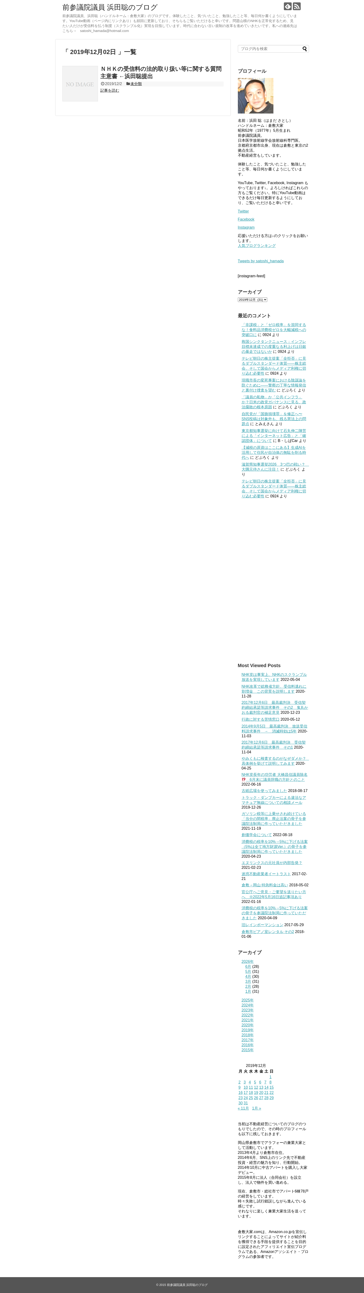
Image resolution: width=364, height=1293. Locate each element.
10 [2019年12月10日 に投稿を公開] (246, 1087)
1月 (248, 991)
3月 (248, 981)
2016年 (248, 1045)
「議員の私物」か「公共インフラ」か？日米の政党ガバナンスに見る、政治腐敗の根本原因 (274, 402)
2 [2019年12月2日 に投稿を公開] (240, 1082)
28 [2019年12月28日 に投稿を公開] (266, 1098)
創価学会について (257, 835)
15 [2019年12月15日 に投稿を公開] (271, 1087)
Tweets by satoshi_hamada (261, 261)
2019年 (248, 1030)
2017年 (248, 1040)
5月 (248, 972)
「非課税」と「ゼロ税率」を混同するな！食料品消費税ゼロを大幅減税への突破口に (274, 330)
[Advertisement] (273, 581)
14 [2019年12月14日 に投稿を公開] (266, 1087)
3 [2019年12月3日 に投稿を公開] (245, 1082)
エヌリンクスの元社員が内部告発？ (272, 863)
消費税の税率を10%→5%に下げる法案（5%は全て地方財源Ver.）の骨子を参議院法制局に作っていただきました (275, 847)
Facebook (246, 219)
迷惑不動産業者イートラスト (266, 874)
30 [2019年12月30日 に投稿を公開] (241, 1103)
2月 (248, 986)
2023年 (248, 1010)
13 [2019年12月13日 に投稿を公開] (261, 1087)
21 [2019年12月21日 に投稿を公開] (266, 1093)
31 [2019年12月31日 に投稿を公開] (246, 1103)
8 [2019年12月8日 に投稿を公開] (270, 1082)
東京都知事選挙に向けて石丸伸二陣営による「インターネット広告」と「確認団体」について (274, 436)
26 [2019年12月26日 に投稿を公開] (256, 1098)
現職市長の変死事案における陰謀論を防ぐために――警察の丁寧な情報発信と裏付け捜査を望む (274, 385)
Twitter (243, 211)
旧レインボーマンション (262, 925)
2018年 (248, 1035)
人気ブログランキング (257, 246)
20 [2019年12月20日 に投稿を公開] (261, 1093)
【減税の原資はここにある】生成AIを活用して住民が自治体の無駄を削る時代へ (274, 453)
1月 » (256, 1108)
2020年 (248, 1025)
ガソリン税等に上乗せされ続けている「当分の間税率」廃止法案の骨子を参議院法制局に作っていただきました (274, 819)
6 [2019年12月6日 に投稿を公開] (260, 1082)
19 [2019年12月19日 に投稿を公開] (256, 1093)
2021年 (248, 1020)
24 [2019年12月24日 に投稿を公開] (246, 1098)
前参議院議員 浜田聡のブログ (110, 7)
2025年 (248, 1000)
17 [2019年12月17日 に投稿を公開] (246, 1093)
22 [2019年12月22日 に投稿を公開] (271, 1093)
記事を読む (109, 90)
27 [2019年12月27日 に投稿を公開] (261, 1098)
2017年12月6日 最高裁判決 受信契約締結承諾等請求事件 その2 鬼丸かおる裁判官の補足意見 (275, 708)
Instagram (246, 227)
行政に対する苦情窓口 (261, 719)
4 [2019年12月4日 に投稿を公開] (250, 1082)
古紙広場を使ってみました (264, 791)
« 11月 (243, 1108)
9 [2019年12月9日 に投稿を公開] (240, 1087)
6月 (248, 967)
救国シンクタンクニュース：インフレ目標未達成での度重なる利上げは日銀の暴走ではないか (274, 347)
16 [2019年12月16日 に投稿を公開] (241, 1093)
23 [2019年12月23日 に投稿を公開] (241, 1098)
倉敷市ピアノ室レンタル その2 (268, 932)
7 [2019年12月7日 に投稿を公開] (265, 1082)
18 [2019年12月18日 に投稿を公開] (251, 1093)
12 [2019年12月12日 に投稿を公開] (256, 1087)
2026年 (248, 962)
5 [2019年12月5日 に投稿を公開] (255, 1082)
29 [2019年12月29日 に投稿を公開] (271, 1098)
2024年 (248, 1005)
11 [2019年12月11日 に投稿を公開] (251, 1087)
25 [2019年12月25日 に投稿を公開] (251, 1098)
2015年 (248, 1050)
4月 (248, 976)
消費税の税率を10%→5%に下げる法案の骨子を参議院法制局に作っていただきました (275, 913)
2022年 (248, 1015)
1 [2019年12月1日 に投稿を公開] (270, 1077)
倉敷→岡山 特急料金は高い (265, 885)
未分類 (136, 84)
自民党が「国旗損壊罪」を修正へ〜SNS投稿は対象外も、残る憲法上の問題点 (274, 419)
